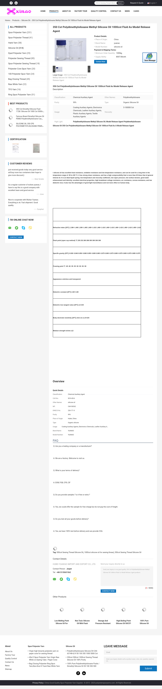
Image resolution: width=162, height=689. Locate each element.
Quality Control (99, 11)
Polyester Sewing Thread (19, 58)
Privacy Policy (38, 683)
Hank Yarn (12, 43)
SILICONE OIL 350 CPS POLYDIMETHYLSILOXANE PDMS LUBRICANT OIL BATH (29, 126)
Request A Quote (136, 3)
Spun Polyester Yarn (17, 32)
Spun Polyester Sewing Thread (22, 63)
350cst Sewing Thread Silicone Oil (128, 552)
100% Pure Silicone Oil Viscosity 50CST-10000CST (144, 622)
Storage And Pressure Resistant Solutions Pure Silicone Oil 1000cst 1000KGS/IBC (102, 622)
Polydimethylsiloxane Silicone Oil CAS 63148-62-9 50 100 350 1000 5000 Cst (82, 652)
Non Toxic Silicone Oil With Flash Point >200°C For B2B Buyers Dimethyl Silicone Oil (82, 622)
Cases (136, 11)
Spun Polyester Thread (18, 37)
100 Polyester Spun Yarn (19, 74)
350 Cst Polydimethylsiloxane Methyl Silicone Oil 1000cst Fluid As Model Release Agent (70, 77)
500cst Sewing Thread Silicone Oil (70, 552)
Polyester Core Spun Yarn (19, 69)
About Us (66, 11)
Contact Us (115, 11)
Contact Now (100, 62)
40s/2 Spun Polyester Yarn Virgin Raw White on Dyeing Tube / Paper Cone (44, 658)
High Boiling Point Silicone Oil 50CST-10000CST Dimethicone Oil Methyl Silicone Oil (123, 622)
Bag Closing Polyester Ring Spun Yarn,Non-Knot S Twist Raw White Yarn (44, 665)
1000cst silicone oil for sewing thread (99, 552)
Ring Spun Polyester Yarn (19, 94)
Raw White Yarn (15, 84)
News (127, 11)
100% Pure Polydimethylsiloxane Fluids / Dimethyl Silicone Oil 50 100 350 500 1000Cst (83, 665)
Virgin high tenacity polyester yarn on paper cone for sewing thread (44, 652)
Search (120, 3)
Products (53, 11)
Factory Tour (81, 11)
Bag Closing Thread (17, 79)
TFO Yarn (12, 89)
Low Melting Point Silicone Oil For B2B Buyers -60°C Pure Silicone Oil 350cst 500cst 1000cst (62, 622)
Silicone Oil (25, 20)
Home (43, 11)
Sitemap (8, 669)
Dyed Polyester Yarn (17, 53)
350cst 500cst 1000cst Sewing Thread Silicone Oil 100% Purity (82, 658)
